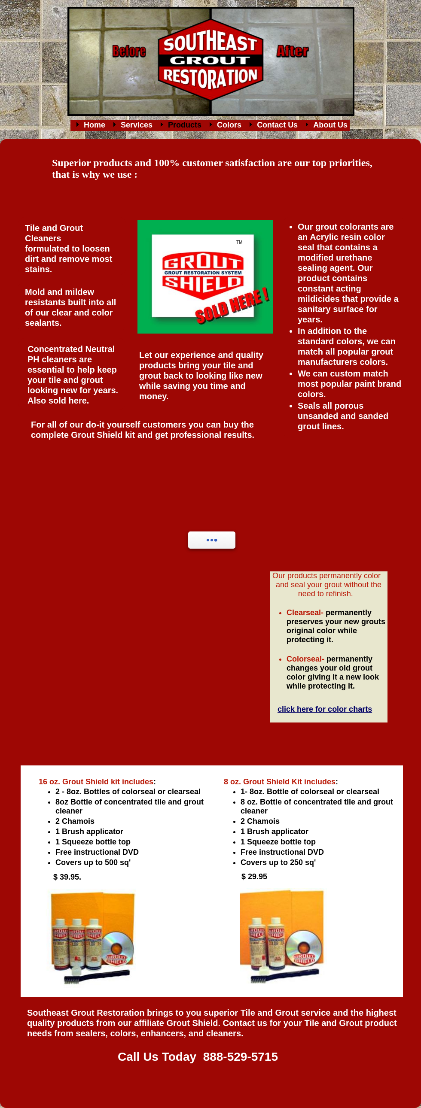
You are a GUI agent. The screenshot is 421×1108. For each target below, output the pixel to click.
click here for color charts (325, 709)
